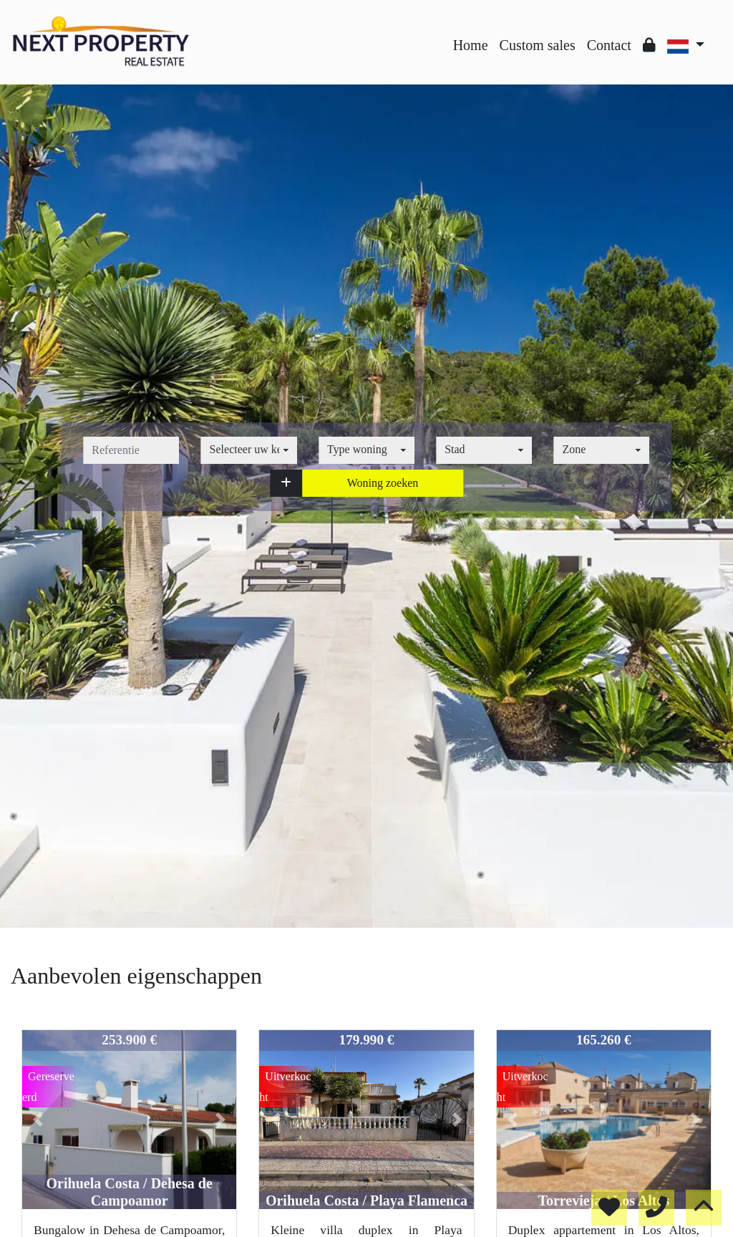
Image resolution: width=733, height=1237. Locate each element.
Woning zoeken (383, 483)
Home (470, 45)
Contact (609, 45)
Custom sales (538, 45)
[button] (286, 483)
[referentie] (131, 450)
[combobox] (249, 450)
